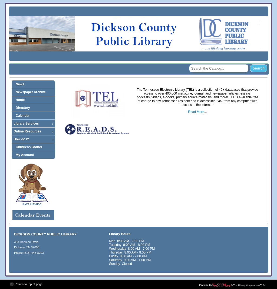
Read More (196, 112)
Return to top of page (28, 284)
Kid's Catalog (32, 184)
